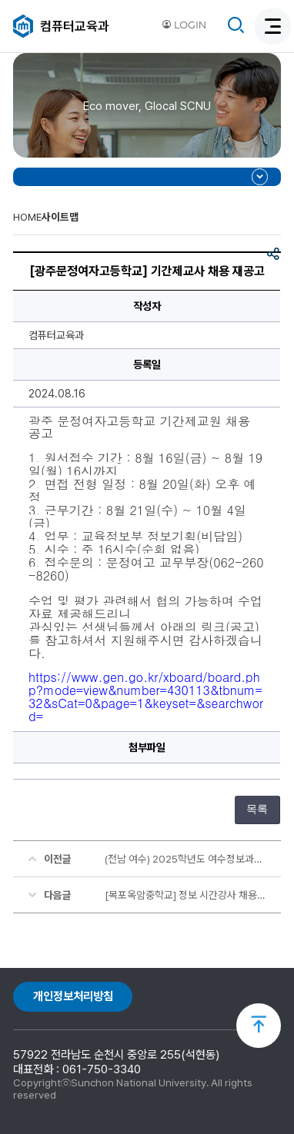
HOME (27, 217)
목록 (257, 809)
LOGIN (184, 25)
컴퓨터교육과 (74, 26)
